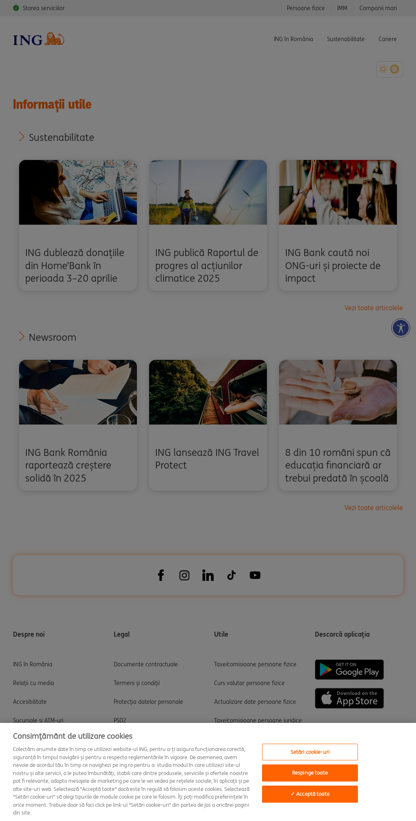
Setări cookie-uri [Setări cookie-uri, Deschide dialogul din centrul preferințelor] (309, 752)
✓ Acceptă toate (309, 793)
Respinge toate (310, 772)
